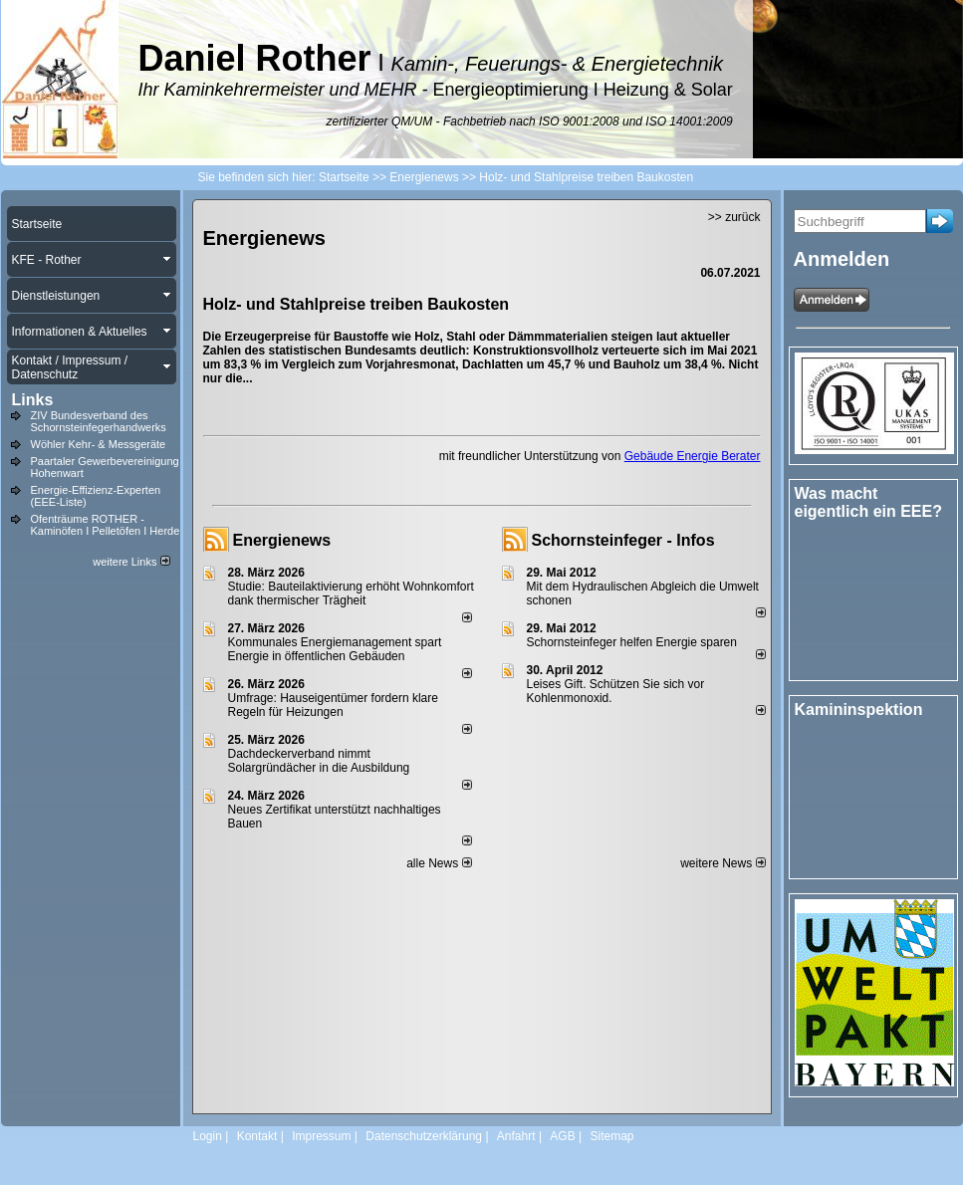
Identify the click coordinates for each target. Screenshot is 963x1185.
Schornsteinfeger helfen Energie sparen (632, 642)
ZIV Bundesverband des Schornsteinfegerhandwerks (98, 421)
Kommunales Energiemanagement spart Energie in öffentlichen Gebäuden (335, 649)
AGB (562, 1136)
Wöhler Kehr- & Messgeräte (98, 444)
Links (33, 399)
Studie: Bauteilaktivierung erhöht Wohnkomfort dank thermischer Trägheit (351, 593)
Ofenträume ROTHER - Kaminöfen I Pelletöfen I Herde (105, 525)
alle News (438, 863)
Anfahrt (516, 1136)
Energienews (282, 540)
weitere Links (131, 562)
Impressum (321, 1136)
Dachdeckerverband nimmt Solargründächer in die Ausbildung (319, 761)
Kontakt (257, 1136)
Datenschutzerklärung (423, 1136)
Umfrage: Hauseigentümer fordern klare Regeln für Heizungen (333, 705)
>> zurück (734, 217)
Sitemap (611, 1136)
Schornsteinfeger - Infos (623, 540)
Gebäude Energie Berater (692, 456)
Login (207, 1136)
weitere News (722, 863)
